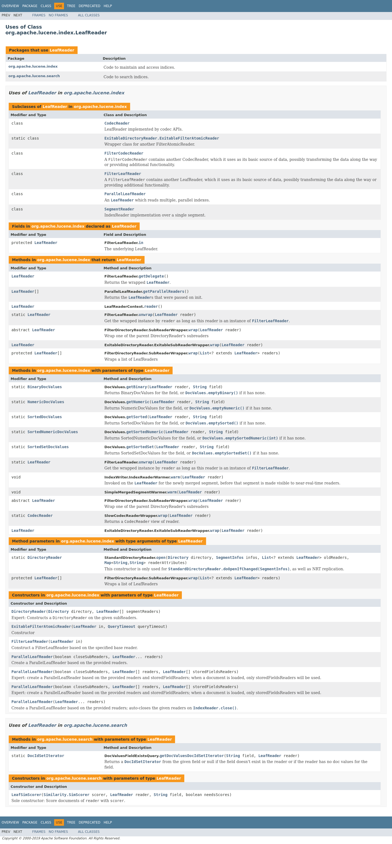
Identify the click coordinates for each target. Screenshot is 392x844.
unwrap (145, 314)
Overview (10, 6)
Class (46, 6)
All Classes (89, 15)
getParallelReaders (164, 291)
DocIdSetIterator (45, 755)
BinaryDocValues (44, 387)
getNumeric (137, 402)
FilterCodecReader (124, 153)
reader (151, 306)
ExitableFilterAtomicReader (41, 626)
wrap (193, 330)
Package (29, 6)
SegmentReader (119, 209)
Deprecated (89, 6)
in (141, 242)
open (161, 557)
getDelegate (151, 276)
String (200, 387)
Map (108, 562)
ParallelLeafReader (125, 194)
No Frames (58, 15)
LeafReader (62, 50)
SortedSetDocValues (48, 447)
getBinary (136, 387)
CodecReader (117, 123)
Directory (178, 557)
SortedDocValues (44, 417)
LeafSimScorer (26, 794)
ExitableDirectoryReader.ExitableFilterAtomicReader (162, 138)
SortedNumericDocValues (52, 432)
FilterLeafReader (123, 173)
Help (108, 6)
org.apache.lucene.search (34, 76)
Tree (71, 6)
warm (175, 477)
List (204, 353)
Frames (38, 15)
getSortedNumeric (144, 432)
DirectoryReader (44, 557)
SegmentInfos (230, 557)
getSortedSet (140, 447)
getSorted (136, 417)
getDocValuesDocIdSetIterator (192, 755)
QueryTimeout (121, 626)
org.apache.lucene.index (33, 66)
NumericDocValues (45, 402)
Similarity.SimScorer (67, 794)
